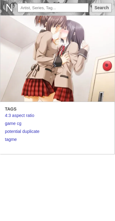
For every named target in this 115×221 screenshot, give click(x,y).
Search (101, 7)
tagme (11, 139)
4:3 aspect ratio (19, 115)
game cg (13, 123)
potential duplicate (22, 131)
